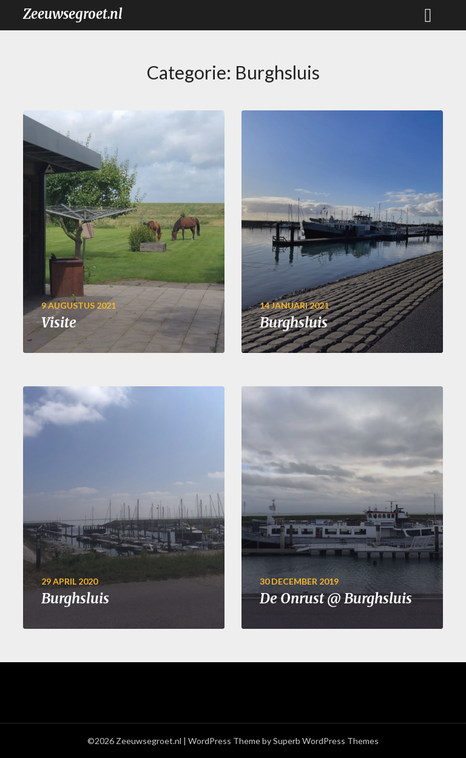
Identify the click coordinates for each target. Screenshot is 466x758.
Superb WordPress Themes (326, 741)
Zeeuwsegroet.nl (73, 13)
